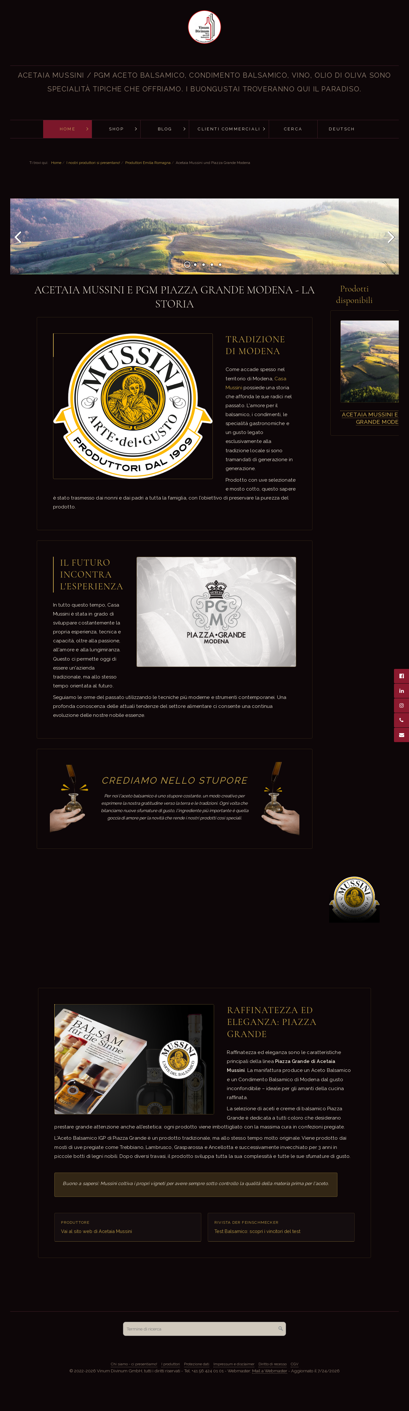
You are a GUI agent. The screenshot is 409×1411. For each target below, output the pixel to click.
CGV (294, 1385)
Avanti (390, 252)
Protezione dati (196, 1385)
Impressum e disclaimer (233, 1385)
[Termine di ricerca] (204, 1350)
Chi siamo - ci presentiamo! (134, 1385)
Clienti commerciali (229, 129)
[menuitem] (67, 129)
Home (68, 129)
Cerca (293, 129)
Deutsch (342, 129)
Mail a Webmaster (269, 1392)
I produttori (170, 1385)
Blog (165, 129)
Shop (116, 129)
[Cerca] (281, 1350)
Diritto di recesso (273, 1385)
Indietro (19, 252)
